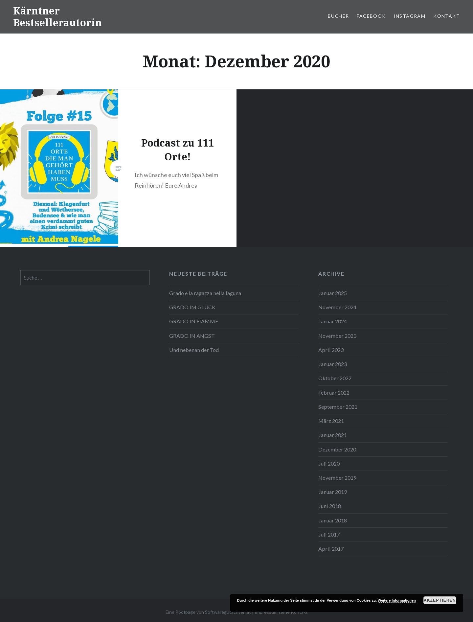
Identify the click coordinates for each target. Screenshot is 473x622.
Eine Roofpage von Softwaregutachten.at (208, 612)
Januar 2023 (332, 364)
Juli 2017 (329, 534)
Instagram (410, 16)
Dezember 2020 (337, 449)
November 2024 (337, 307)
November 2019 (337, 477)
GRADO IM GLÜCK (192, 307)
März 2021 (331, 421)
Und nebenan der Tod (194, 350)
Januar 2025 (332, 293)
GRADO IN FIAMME (193, 321)
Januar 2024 (332, 321)
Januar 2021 (332, 435)
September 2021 (337, 406)
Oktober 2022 (334, 378)
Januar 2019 (332, 492)
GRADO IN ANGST (192, 336)
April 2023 (331, 350)
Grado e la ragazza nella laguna (205, 293)
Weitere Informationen (397, 600)
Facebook (371, 16)
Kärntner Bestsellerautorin (57, 16)
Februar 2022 (333, 392)
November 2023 (337, 336)
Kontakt (446, 16)
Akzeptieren (440, 600)
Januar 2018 (332, 520)
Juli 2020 (329, 463)
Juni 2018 (329, 506)
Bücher (338, 16)
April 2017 (331, 548)
